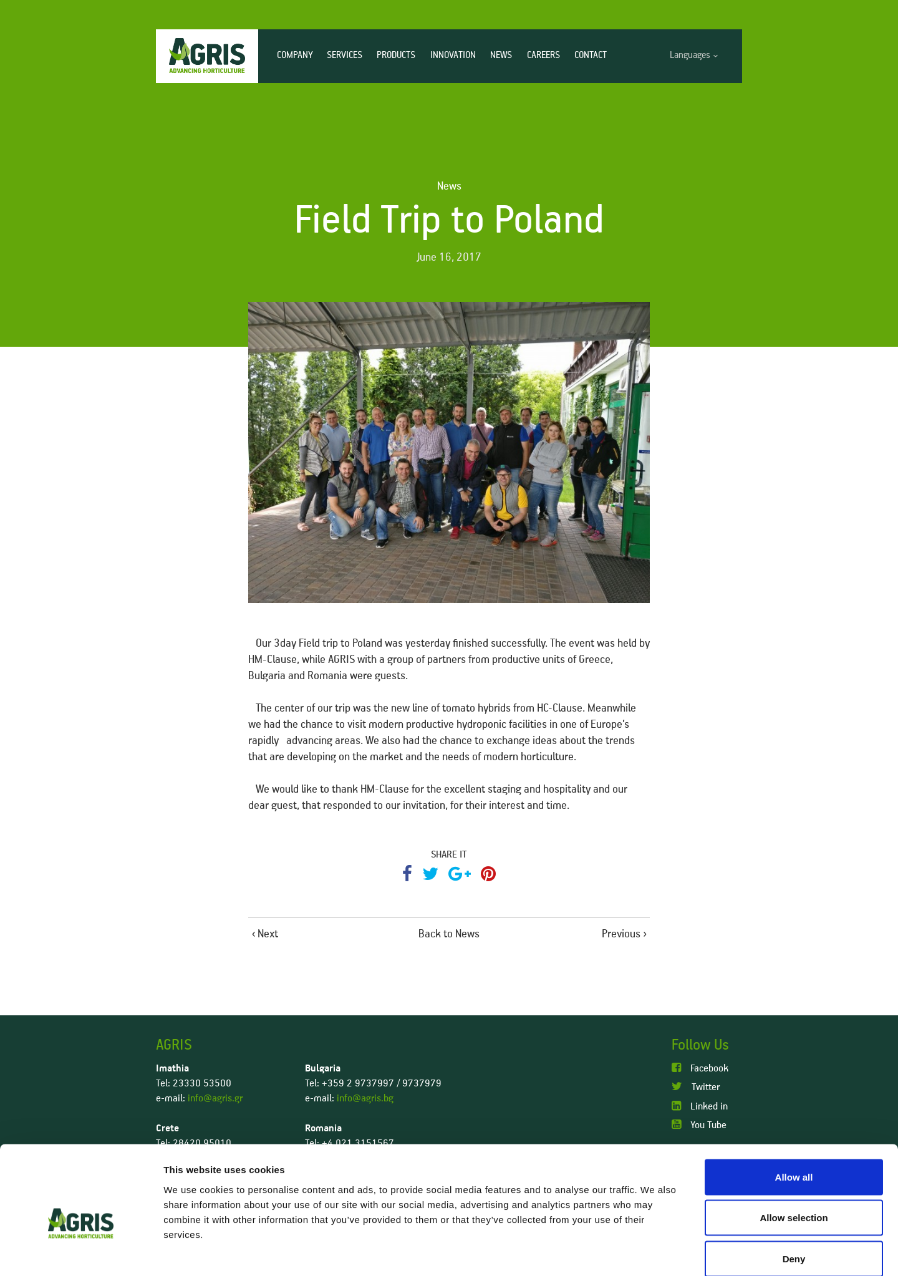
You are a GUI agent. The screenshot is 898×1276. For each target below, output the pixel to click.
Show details (654, 1251)
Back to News (449, 934)
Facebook (700, 1068)
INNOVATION (453, 55)
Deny (794, 1194)
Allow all (794, 1112)
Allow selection (794, 1153)
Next (268, 934)
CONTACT (590, 55)
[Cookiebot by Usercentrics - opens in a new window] (80, 1251)
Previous (621, 934)
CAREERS (543, 55)
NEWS (501, 55)
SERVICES (344, 55)
